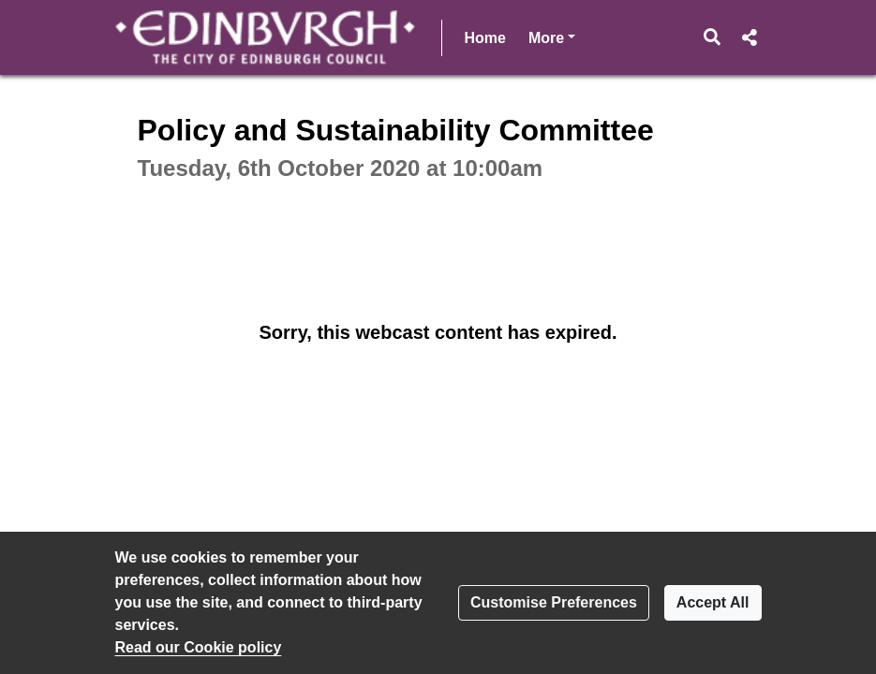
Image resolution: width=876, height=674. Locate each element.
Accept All (713, 602)
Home (485, 38)
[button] (711, 37)
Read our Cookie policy (198, 647)
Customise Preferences (553, 602)
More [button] (551, 36)
